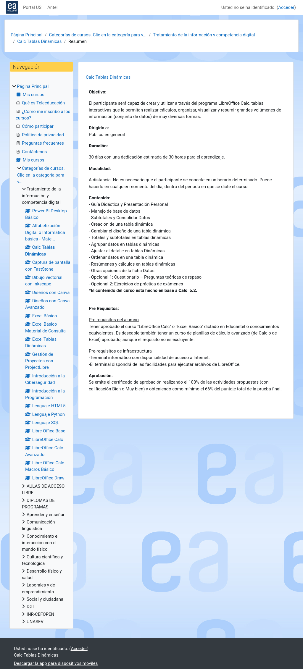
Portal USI (33, 7)
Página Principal (26, 35)
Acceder (286, 7)
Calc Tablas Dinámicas (39, 41)
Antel (52, 7)
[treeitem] (41, 354)
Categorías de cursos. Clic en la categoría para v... (97, 35)
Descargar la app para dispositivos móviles (56, 663)
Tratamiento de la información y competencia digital (204, 35)
